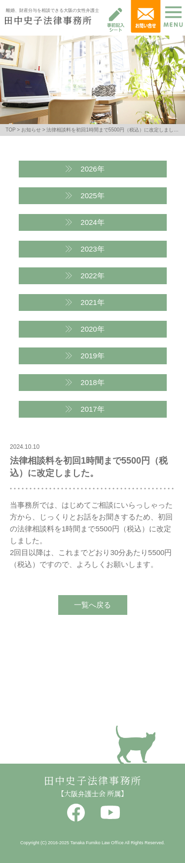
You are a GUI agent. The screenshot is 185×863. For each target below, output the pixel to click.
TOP (10, 129)
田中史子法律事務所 (93, 781)
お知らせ (31, 129)
